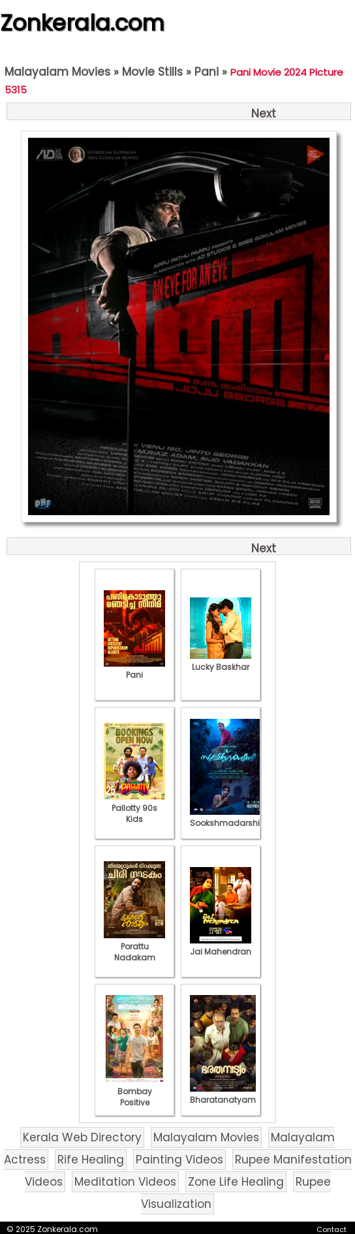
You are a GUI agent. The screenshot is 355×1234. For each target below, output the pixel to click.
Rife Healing (90, 1159)
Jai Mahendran (220, 946)
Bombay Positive (134, 1091)
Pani (206, 72)
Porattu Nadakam (134, 946)
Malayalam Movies (57, 72)
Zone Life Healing (236, 1182)
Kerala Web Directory (82, 1137)
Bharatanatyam (223, 1094)
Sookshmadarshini (228, 817)
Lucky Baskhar (220, 661)
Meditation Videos (125, 1182)
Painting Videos (179, 1159)
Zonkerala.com (82, 23)
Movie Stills (152, 72)
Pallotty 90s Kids (134, 808)
